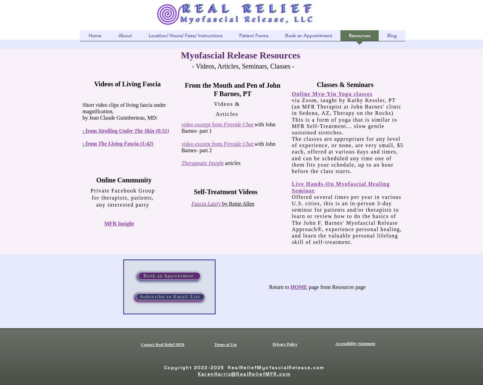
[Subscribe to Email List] (170, 296)
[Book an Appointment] (169, 276)
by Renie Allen (223, 204)
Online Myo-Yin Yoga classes (332, 94)
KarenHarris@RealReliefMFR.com (244, 374)
